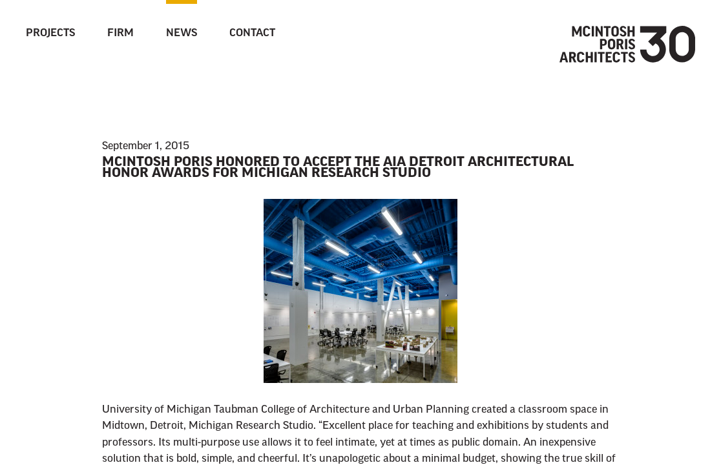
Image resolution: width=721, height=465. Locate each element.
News (181, 33)
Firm (120, 33)
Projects (50, 33)
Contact (252, 33)
